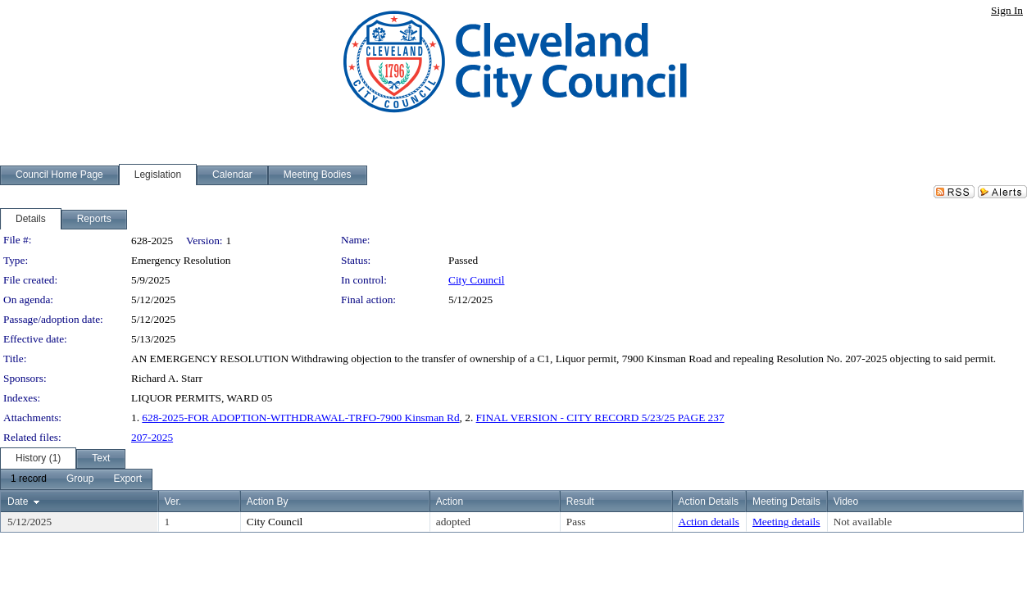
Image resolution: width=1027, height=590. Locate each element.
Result (580, 501)
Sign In (1007, 10)
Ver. (173, 501)
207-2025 (152, 437)
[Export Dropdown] (127, 479)
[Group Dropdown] (80, 479)
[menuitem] (29, 479)
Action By (268, 501)
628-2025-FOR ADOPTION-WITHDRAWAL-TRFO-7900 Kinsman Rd (300, 417)
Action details (709, 521)
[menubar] (76, 479)
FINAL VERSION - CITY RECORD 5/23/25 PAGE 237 (600, 417)
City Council (476, 280)
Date (17, 501)
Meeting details (786, 521)
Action (449, 501)
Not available (863, 521)
